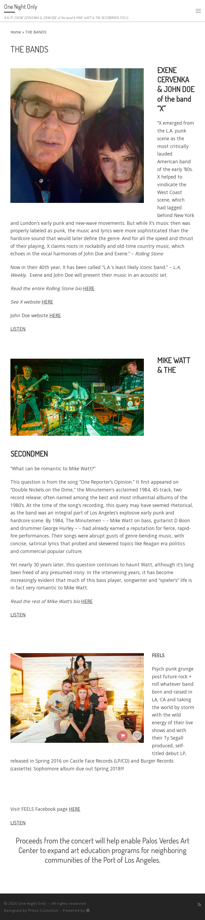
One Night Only (32, 903)
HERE (88, 288)
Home (15, 32)
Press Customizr (43, 910)
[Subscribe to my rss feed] (199, 904)
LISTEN (18, 328)
